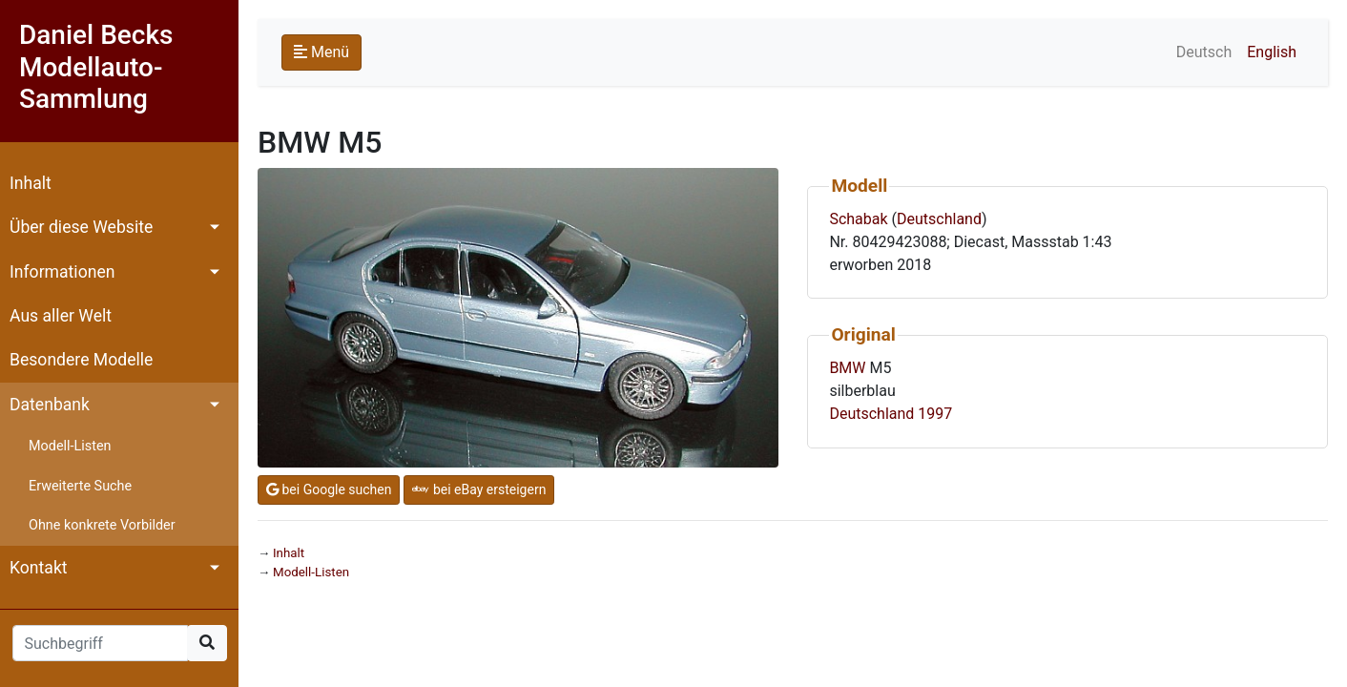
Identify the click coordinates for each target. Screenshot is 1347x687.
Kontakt (39, 567)
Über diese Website (81, 227)
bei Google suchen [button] (328, 489)
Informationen (62, 271)
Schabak (858, 219)
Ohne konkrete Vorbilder (102, 525)
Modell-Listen (70, 446)
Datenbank (50, 404)
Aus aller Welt (61, 315)
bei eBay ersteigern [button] (479, 489)
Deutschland (939, 219)
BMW (847, 368)
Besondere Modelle (81, 359)
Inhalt (31, 183)
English (1271, 52)
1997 (935, 414)
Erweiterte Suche (80, 486)
